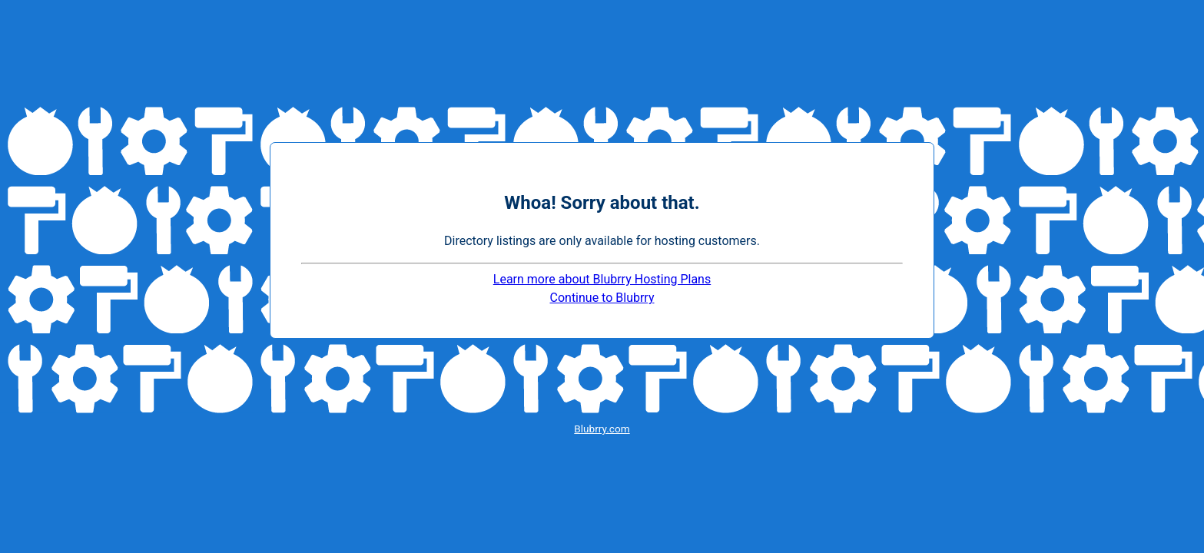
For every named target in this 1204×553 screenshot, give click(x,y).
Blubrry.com (601, 428)
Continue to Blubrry (602, 297)
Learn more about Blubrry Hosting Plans (602, 279)
